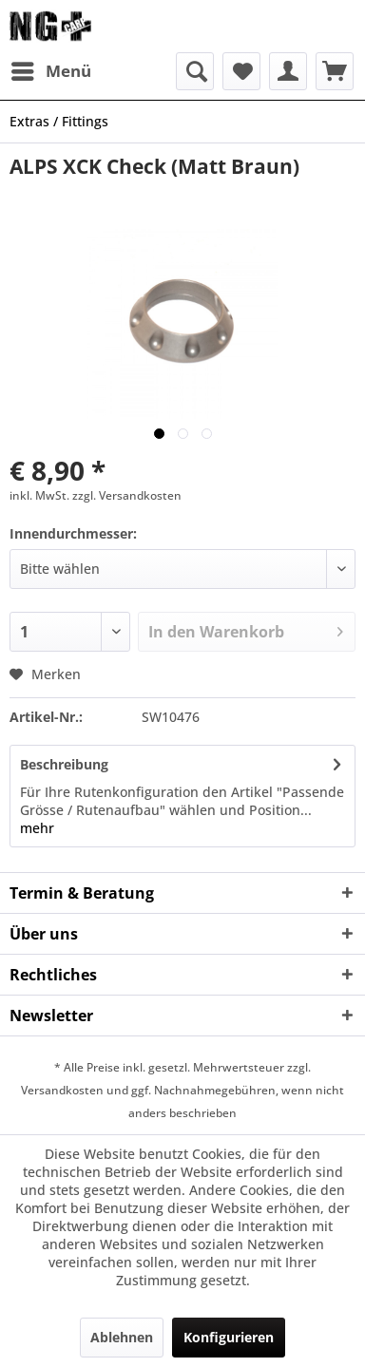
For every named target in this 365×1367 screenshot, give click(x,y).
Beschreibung (64, 764)
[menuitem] (50, 71)
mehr (37, 828)
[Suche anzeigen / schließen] (195, 71)
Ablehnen (121, 1337)
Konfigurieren (228, 1337)
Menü (51, 69)
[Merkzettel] (241, 71)
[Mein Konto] (288, 71)
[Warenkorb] (335, 71)
